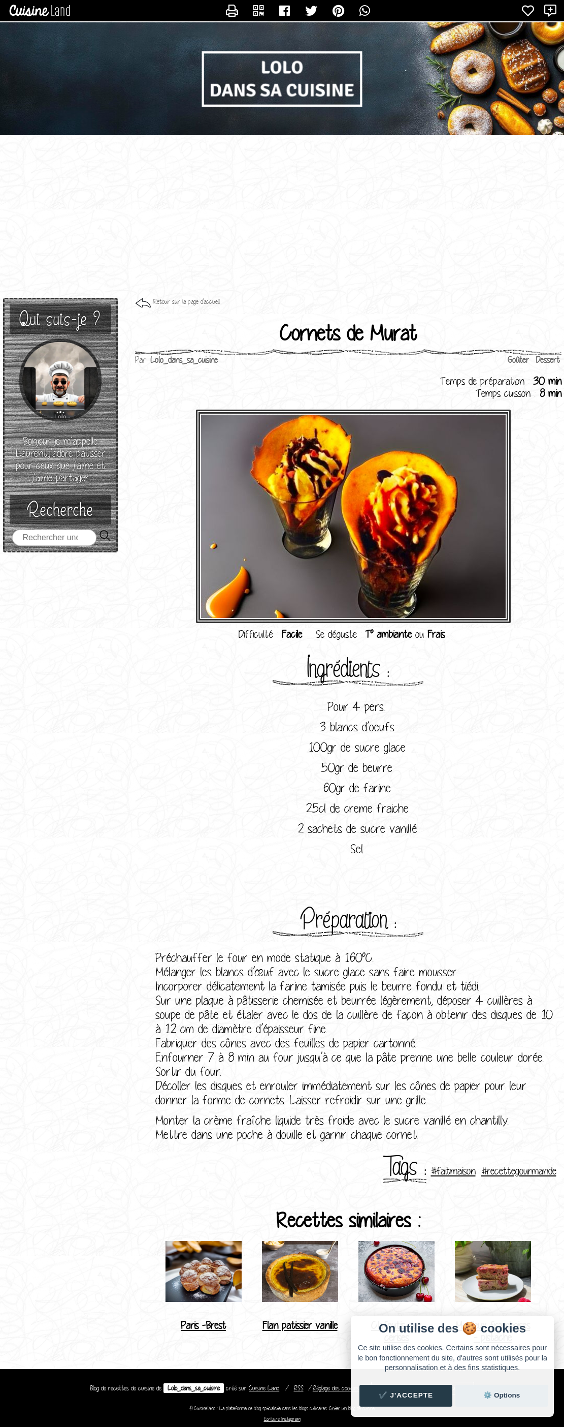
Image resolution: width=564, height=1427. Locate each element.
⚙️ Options (501, 1395)
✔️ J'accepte (406, 1395)
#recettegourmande (518, 1171)
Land (264, 1388)
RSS (299, 1388)
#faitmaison (453, 1171)
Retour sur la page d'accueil (186, 301)
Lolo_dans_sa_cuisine (194, 1388)
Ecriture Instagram (282, 1419)
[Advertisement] (282, 216)
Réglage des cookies (336, 1388)
